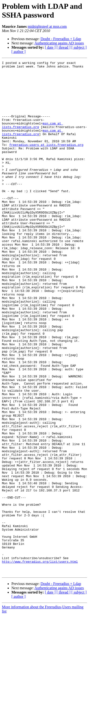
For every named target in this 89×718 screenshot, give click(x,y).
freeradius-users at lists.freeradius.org (46, 162)
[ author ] (18, 52)
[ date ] (50, 47)
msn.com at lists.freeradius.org (32, 138)
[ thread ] (63, 47)
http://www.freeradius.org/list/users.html (40, 662)
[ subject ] (79, 47)
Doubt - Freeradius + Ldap (61, 39)
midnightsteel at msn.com (47, 26)
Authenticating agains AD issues (59, 43)
